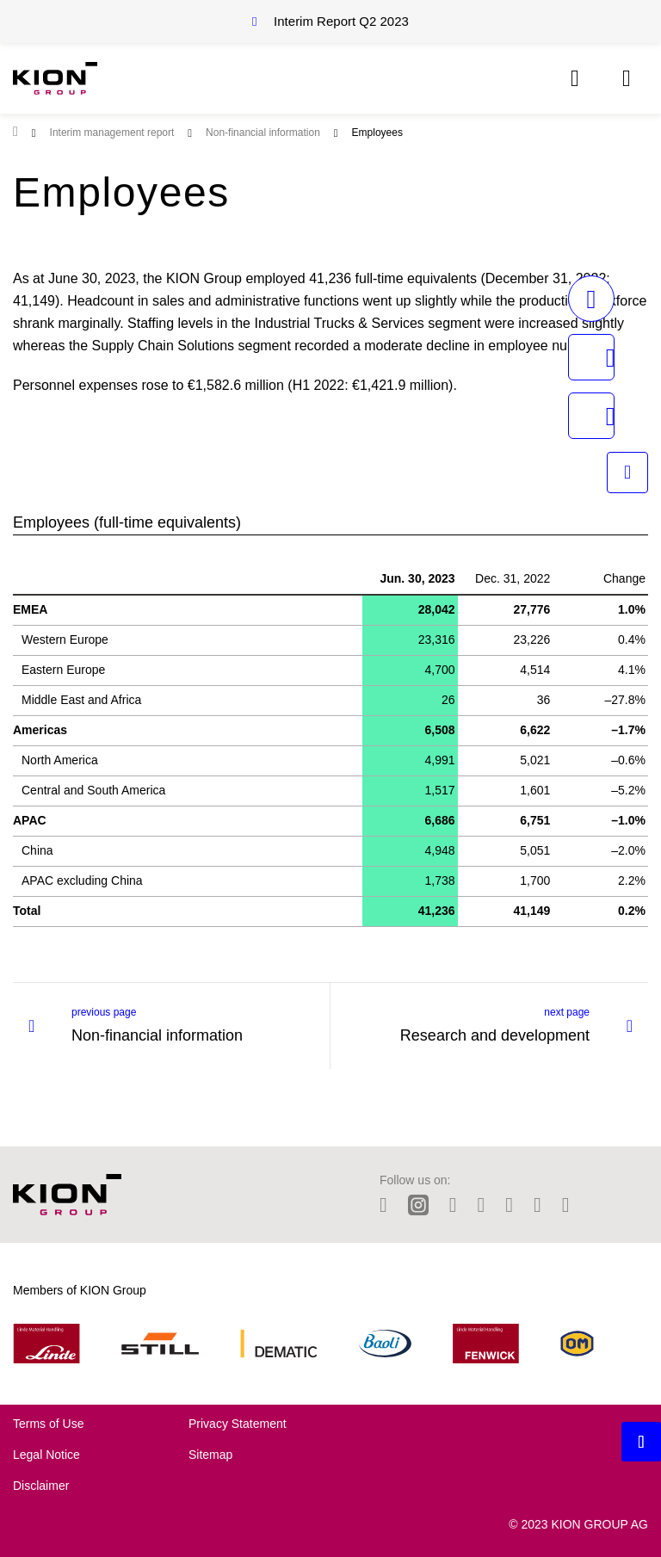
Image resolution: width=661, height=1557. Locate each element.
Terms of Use (48, 1423)
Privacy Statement (237, 1423)
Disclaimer (41, 1485)
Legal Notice (46, 1454)
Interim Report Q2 (341, 21)
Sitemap (210, 1454)
